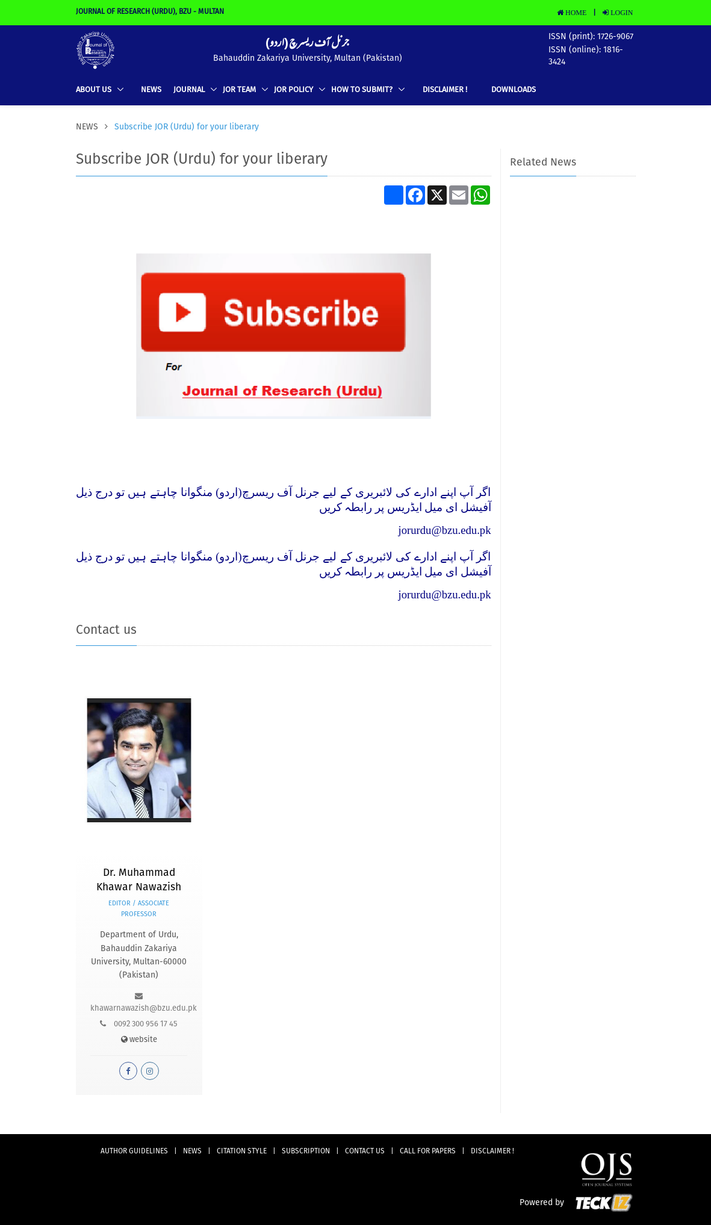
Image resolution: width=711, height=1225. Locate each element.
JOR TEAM (240, 90)
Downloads (513, 90)
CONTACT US (365, 1151)
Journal (189, 90)
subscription (306, 1151)
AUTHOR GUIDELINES (134, 1151)
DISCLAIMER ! (445, 90)
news (151, 90)
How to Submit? (362, 90)
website (139, 1040)
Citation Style (242, 1151)
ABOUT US (94, 90)
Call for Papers (428, 1151)
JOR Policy (294, 90)
